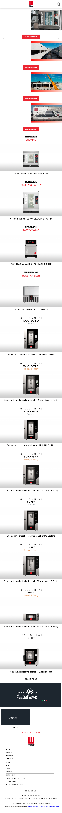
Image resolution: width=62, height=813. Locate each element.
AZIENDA (8, 749)
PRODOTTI (9, 752)
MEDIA (8, 768)
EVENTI (8, 762)
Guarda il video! (31, 68)
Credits (57, 806)
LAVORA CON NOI (11, 781)
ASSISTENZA (10, 756)
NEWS (8, 765)
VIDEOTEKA (9, 759)
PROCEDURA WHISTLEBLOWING (15, 778)
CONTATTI (9, 772)
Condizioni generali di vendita (47, 806)
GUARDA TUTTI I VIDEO (31, 732)
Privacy (30, 806)
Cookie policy (36, 806)
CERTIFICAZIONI (11, 775)
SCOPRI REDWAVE (31, 37)
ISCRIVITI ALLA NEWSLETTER (14, 784)
